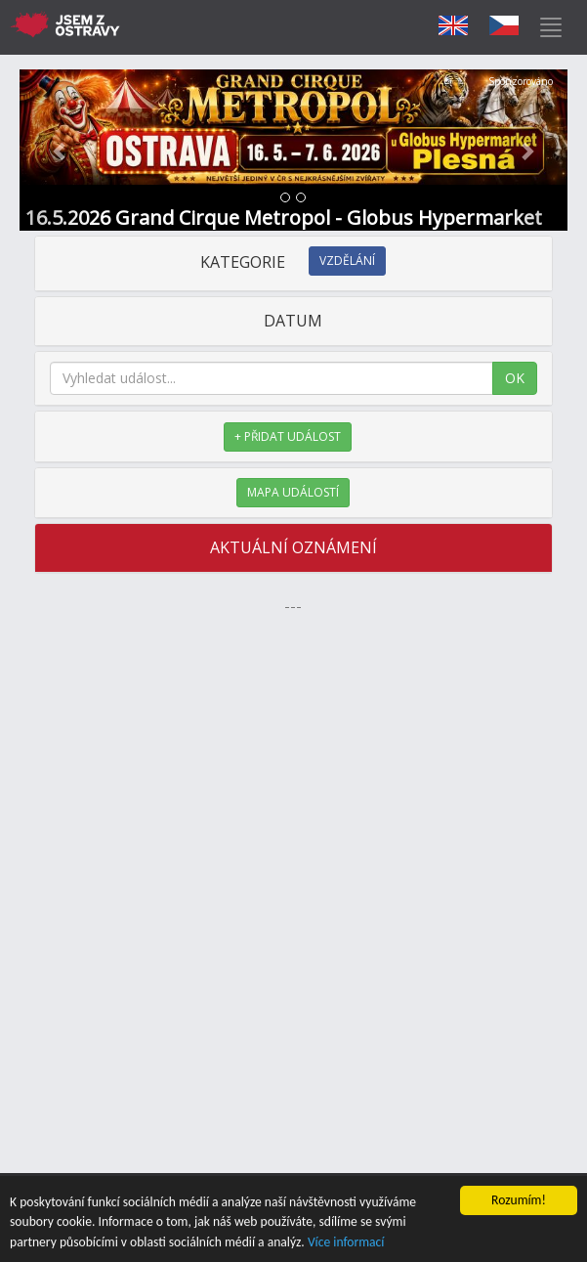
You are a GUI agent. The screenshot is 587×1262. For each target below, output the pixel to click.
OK (514, 378)
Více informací (346, 1243)
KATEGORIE (293, 262)
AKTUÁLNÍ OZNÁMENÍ (293, 547)
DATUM (293, 320)
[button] (61, 150)
